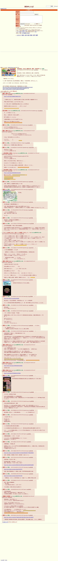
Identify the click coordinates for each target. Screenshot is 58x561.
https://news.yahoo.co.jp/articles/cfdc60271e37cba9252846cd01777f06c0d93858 (19, 452)
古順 (25, 35)
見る (9, 92)
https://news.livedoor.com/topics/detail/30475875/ (13, 469)
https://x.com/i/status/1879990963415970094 (12, 373)
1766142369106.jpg (6, 376)
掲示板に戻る (3, 8)
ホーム (56, 6)
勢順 (31, 35)
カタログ (19, 35)
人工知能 (24, 33)
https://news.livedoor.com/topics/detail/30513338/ (13, 475)
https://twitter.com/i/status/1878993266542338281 (13, 365)
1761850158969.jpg (6, 190)
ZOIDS (28, 33)
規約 (35, 31)
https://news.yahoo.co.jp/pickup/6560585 (11, 298)
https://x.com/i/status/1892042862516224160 (12, 172)
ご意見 (26, 30)
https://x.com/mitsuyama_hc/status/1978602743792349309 (13, 89)
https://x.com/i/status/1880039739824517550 (12, 96)
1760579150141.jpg (11, 67)
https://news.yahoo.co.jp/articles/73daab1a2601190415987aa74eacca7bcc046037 (19, 517)
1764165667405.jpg (6, 280)
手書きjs (17, 19)
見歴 (34, 35)
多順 (28, 35)
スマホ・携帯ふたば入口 (20, 31)
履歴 (37, 35)
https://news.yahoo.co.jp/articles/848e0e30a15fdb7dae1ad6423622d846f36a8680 (19, 464)
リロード (5, 522)
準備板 (23, 30)
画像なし (37, 23)
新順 (23, 35)
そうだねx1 (37, 325)
